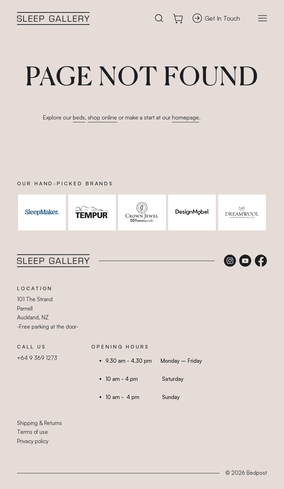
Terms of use (32, 432)
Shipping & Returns (39, 423)
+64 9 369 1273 (37, 358)
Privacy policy (32, 441)
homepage (185, 117)
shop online (102, 117)
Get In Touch (216, 18)
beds (79, 117)
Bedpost (257, 472)
